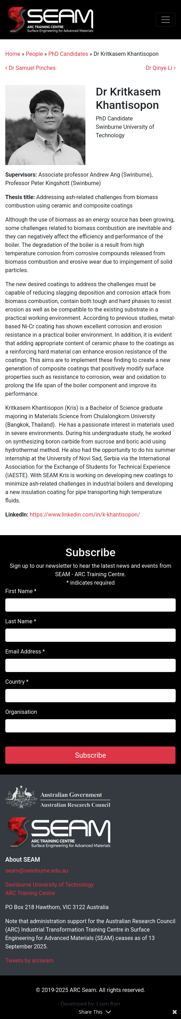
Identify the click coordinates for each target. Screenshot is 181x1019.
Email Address (25, 651)
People (34, 54)
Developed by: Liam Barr (91, 1004)
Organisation (21, 712)
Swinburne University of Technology (49, 884)
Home (12, 54)
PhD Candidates (68, 54)
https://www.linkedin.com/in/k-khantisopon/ (85, 514)
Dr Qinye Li (161, 68)
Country (16, 681)
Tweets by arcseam (29, 960)
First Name (20, 591)
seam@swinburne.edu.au (36, 870)
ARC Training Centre (30, 893)
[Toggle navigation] (165, 20)
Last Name (20, 621)
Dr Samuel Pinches (30, 68)
